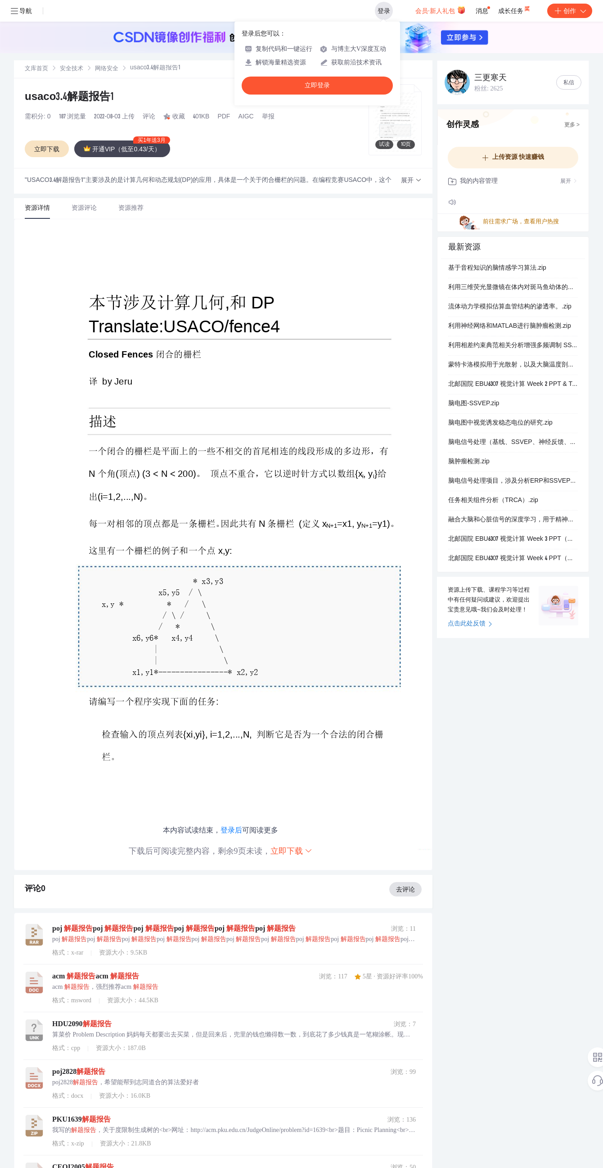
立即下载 (291, 851)
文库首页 (36, 69)
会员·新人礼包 (440, 9)
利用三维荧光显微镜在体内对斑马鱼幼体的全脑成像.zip (513, 288)
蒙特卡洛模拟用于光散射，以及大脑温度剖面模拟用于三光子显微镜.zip (513, 365)
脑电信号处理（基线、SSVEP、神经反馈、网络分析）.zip (513, 442)
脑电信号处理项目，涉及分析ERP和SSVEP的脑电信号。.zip (513, 481)
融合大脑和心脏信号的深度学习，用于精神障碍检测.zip (513, 520)
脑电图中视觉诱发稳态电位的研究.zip (500, 423)
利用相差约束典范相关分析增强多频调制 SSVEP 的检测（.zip (513, 346)
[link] (36, 69)
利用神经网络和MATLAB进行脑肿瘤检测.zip (509, 326)
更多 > (572, 125)
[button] (411, 181)
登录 (384, 10)
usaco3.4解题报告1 (69, 97)
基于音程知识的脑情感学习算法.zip (497, 268)
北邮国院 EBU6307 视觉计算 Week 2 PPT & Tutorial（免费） (513, 384)
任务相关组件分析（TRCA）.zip (493, 501)
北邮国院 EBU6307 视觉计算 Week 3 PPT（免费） (513, 539)
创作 (569, 10)
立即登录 (317, 85)
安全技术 (71, 69)
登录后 (231, 830)
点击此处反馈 (470, 624)
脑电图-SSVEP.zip (473, 404)
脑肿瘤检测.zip (469, 462)
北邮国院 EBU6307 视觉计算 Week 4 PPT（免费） (513, 559)
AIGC (245, 117)
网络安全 (106, 69)
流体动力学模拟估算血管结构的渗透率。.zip (510, 307)
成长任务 (514, 9)
